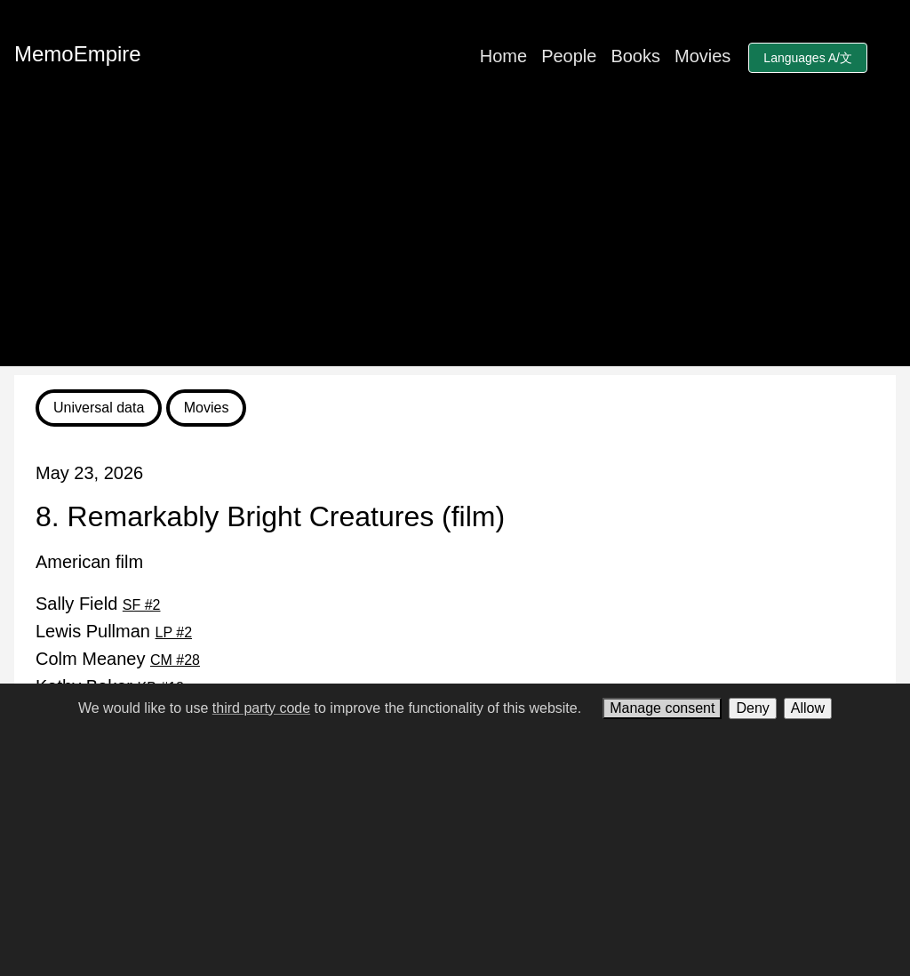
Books (635, 56)
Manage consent (662, 708)
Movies (702, 56)
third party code (261, 708)
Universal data (98, 407)
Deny (752, 708)
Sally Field (98, 603)
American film (89, 562)
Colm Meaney (118, 658)
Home (503, 56)
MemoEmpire (77, 54)
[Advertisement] (455, 241)
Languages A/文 (807, 58)
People (568, 56)
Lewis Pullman (114, 631)
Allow (808, 708)
